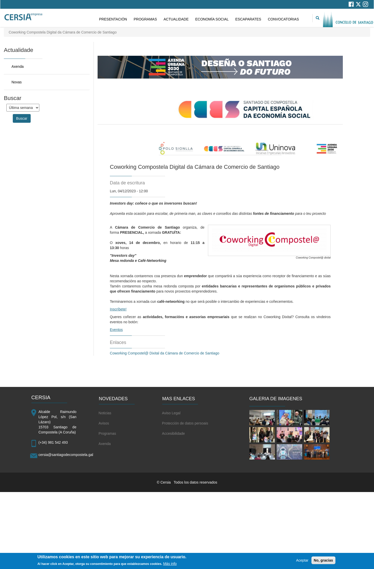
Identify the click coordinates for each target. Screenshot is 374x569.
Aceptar (302, 561)
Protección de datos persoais (185, 423)
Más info (170, 564)
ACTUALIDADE (176, 19)
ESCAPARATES (248, 19)
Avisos (104, 423)
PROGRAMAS (145, 19)
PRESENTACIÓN (113, 19)
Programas (107, 433)
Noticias (105, 413)
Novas (16, 82)
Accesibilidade (173, 433)
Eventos (116, 330)
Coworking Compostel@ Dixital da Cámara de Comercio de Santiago (164, 353)
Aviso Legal (171, 413)
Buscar (21, 118)
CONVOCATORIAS (283, 19)
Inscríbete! (118, 309)
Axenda (17, 66)
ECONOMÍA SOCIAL (212, 19)
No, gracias (323, 561)
